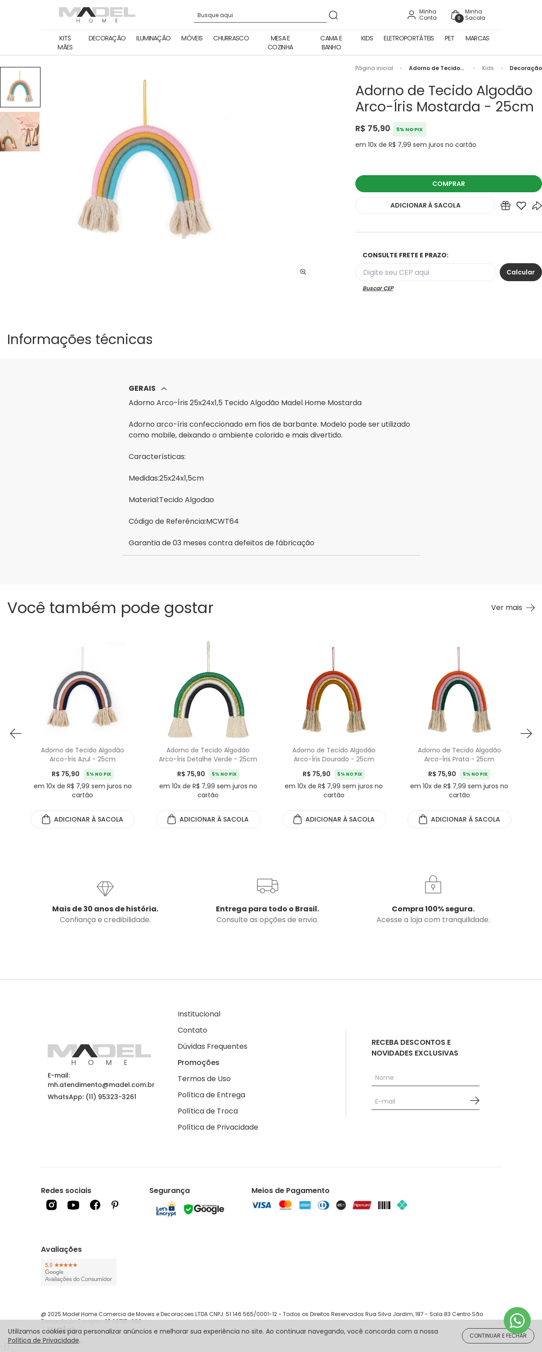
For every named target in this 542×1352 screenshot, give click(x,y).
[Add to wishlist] (521, 207)
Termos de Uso (204, 1079)
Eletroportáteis (409, 38)
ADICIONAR (425, 205)
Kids (367, 38)
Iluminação (153, 38)
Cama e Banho (331, 43)
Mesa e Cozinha (280, 43)
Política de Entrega (211, 1095)
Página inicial (374, 68)
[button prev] (15, 733)
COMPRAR (448, 183)
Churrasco (231, 38)
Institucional (199, 1014)
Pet (450, 38)
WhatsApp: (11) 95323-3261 (92, 1096)
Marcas (477, 38)
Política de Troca (208, 1111)
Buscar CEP (378, 288)
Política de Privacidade (218, 1127)
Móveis (191, 38)
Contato (192, 1030)
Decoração (107, 38)
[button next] (526, 733)
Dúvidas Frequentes (212, 1046)
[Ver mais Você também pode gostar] (513, 607)
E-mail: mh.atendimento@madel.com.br (101, 1080)
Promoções (198, 1062)
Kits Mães (65, 43)
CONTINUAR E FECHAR (498, 1335)
